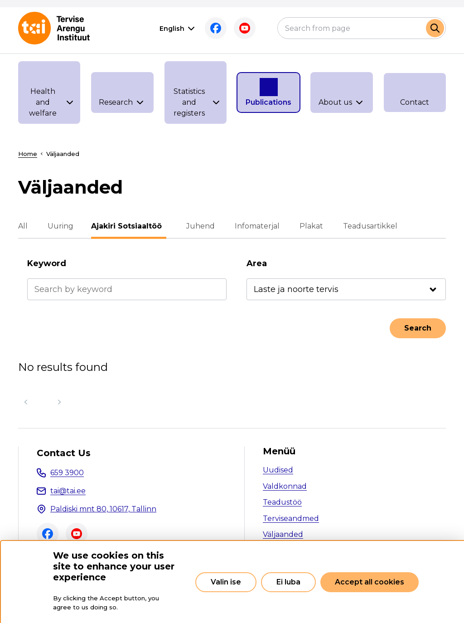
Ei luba (288, 582)
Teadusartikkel (368, 226)
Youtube (245, 28)
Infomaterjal (254, 226)
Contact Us (64, 453)
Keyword (46, 263)
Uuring (60, 226)
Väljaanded (283, 534)
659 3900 (67, 472)
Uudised (278, 470)
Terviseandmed (291, 518)
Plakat (309, 226)
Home (27, 153)
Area (256, 263)
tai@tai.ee (68, 491)
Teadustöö (282, 502)
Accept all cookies (369, 582)
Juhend (198, 226)
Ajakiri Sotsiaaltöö (128, 226)
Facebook (216, 28)
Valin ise (226, 582)
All (23, 226)
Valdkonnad (285, 486)
